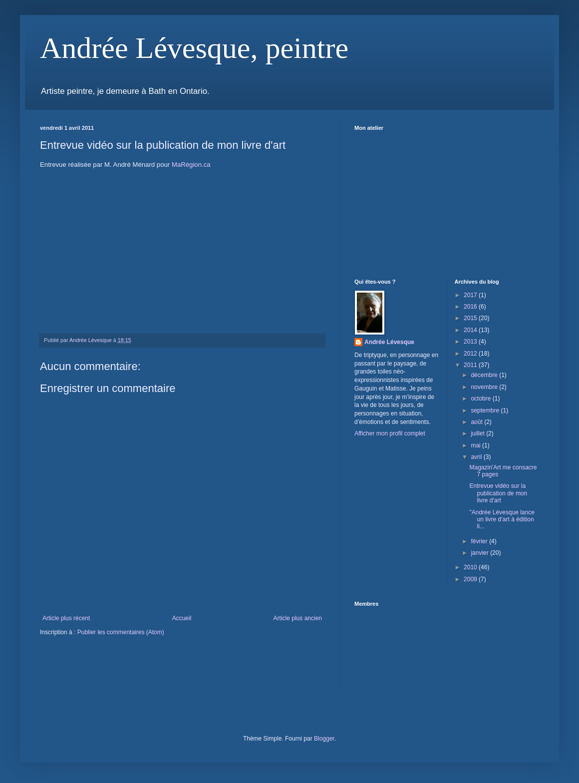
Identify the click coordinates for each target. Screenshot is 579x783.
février (480, 541)
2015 (471, 318)
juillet (478, 433)
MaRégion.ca (191, 164)
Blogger (324, 738)
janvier (480, 552)
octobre (481, 398)
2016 (471, 306)
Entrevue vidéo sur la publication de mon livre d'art (498, 493)
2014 (471, 330)
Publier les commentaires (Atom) (120, 632)
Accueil (182, 618)
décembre (485, 375)
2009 (471, 579)
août (477, 421)
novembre (485, 387)
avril (477, 456)
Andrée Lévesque (389, 342)
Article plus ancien (298, 618)
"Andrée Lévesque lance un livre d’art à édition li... (501, 519)
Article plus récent (66, 618)
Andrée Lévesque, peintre (194, 47)
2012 (471, 353)
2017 (471, 295)
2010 (471, 567)
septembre (486, 410)
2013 (471, 341)
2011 (471, 365)
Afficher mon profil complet (389, 433)
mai (476, 445)
